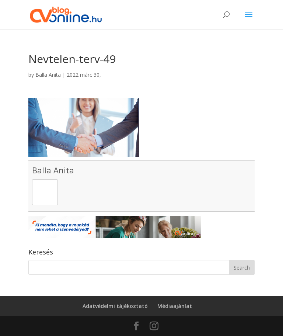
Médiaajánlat (174, 305)
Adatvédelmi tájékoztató (115, 305)
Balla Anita (48, 74)
